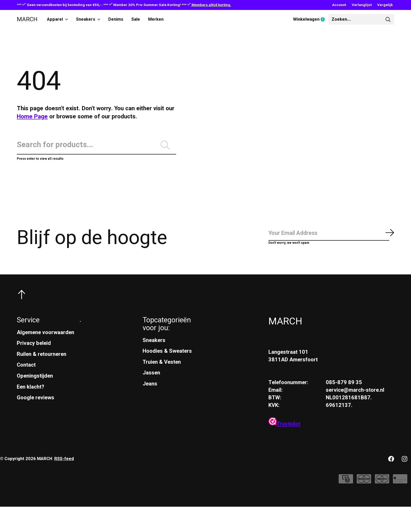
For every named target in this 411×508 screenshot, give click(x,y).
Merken (156, 19)
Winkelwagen (311, 19)
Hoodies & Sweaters (167, 352)
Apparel (57, 19)
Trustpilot (284, 425)
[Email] (331, 234)
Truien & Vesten (162, 363)
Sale (136, 19)
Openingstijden (35, 377)
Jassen (151, 374)
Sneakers (88, 19)
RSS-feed (64, 460)
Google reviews (35, 398)
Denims (116, 19)
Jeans (150, 385)
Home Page (32, 116)
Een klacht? (30, 388)
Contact (26, 366)
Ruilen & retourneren (41, 355)
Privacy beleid (34, 344)
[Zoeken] (361, 19)
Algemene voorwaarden (45, 333)
